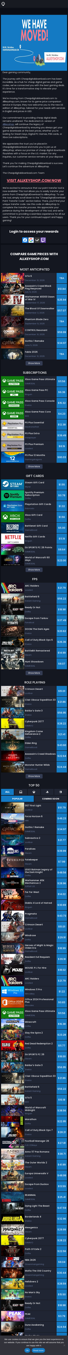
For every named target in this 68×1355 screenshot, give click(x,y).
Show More (34, 363)
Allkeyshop (8, 124)
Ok (27, 1350)
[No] (64, 1345)
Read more (38, 1350)
